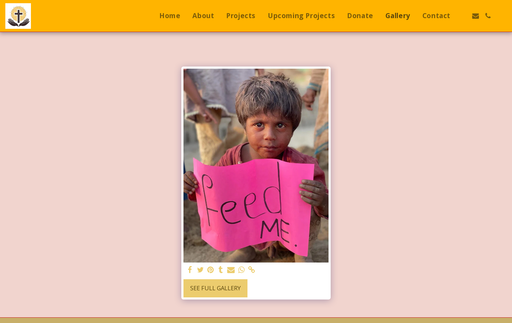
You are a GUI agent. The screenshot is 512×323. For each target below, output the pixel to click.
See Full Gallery (215, 288)
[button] (463, 15)
